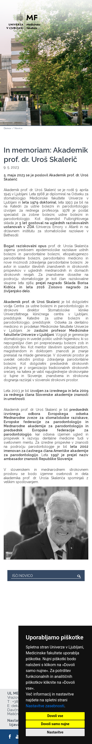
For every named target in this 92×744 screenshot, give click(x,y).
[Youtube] (18, 736)
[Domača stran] (23, 19)
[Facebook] (10, 736)
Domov (7, 128)
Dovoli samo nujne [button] (55, 724)
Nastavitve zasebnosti (45, 706)
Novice (18, 128)
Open (77, 24)
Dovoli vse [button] (55, 716)
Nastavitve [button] (55, 732)
